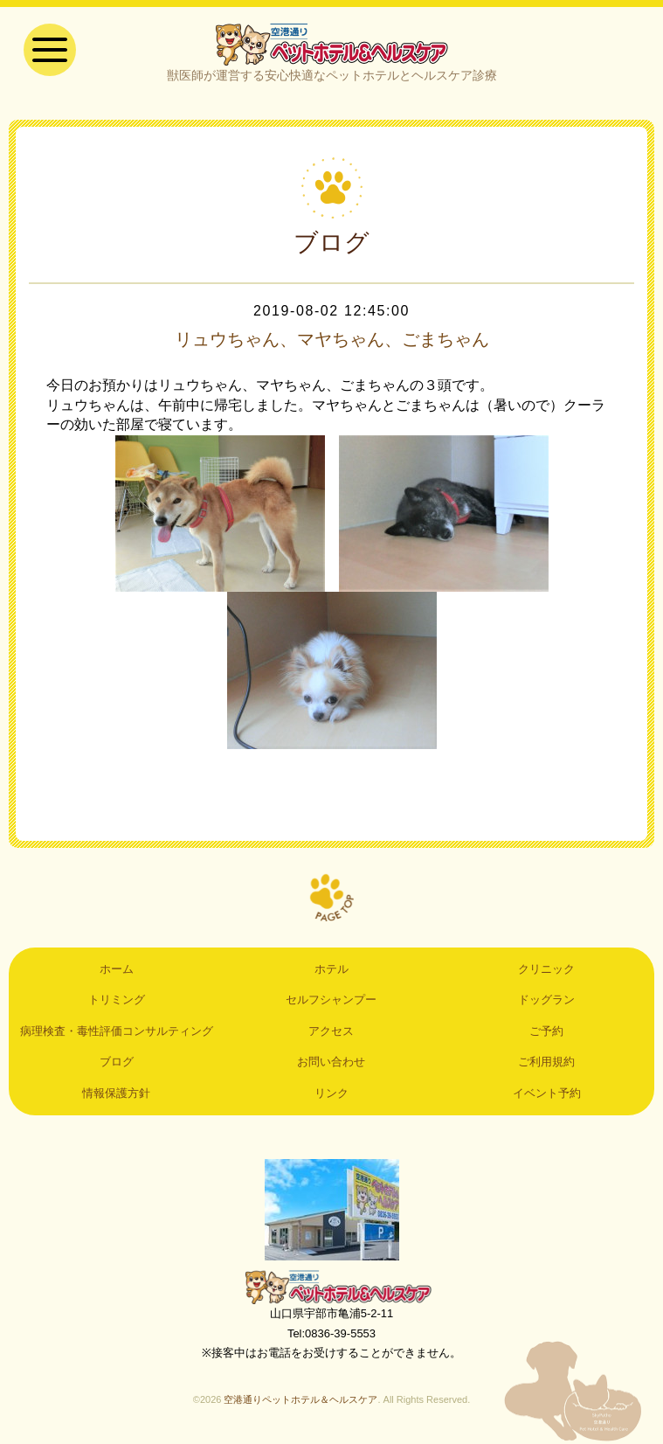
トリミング (116, 999)
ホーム (117, 968)
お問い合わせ (331, 1061)
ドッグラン (546, 999)
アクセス (331, 1031)
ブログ (117, 1061)
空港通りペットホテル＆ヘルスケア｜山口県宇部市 (332, 44)
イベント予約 (547, 1093)
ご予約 (546, 1031)
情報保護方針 (116, 1093)
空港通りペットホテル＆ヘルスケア (332, 1286)
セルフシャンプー (331, 999)
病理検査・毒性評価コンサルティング (116, 1031)
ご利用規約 (546, 1061)
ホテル (331, 968)
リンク (331, 1093)
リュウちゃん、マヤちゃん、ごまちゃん (332, 339)
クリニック (546, 968)
